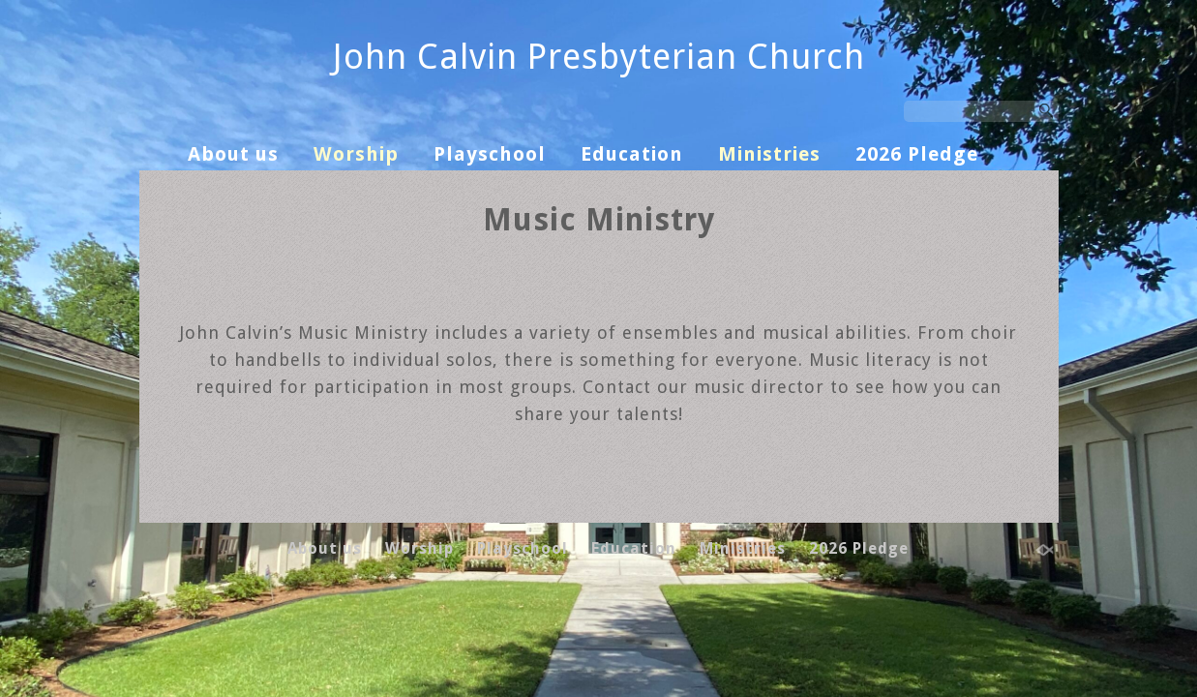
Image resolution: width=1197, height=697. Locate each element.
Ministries (769, 154)
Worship (356, 154)
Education (632, 154)
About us (233, 154)
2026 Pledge (916, 154)
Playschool (490, 154)
